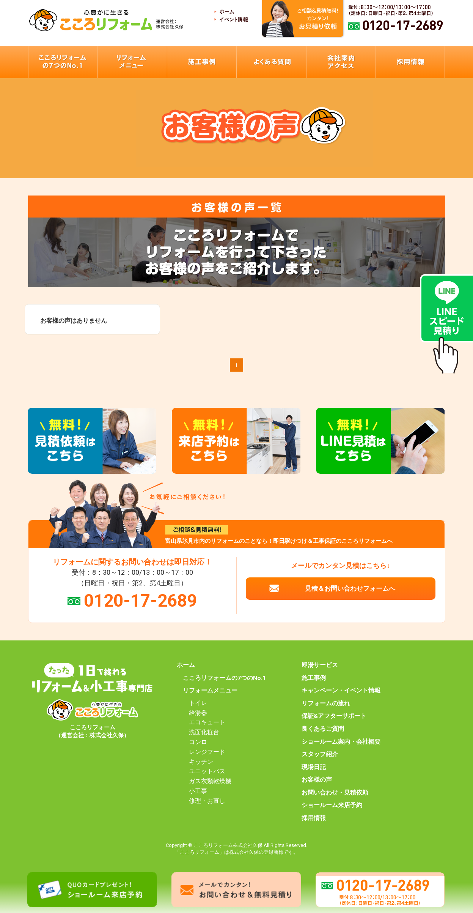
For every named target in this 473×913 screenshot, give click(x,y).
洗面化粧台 (204, 732)
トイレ (198, 703)
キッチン (201, 761)
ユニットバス (207, 771)
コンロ (198, 742)
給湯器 (198, 713)
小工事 (198, 791)
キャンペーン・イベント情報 (341, 690)
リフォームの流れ (326, 703)
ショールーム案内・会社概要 (341, 741)
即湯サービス (320, 665)
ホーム (186, 665)
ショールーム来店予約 (332, 805)
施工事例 (314, 678)
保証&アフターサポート (334, 716)
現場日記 (314, 767)
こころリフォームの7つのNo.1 (224, 678)
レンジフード (207, 752)
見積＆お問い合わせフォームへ (350, 588)
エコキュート (207, 722)
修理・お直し (207, 801)
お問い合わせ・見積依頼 (335, 792)
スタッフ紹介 (320, 754)
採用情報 (314, 818)
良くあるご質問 (323, 728)
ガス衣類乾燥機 (210, 781)
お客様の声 (317, 779)
